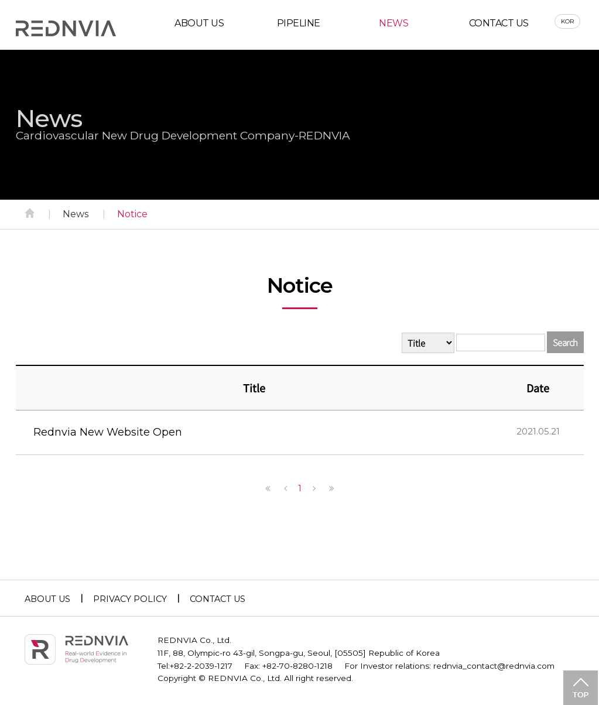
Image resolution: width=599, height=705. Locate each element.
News (75, 216)
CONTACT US (499, 25)
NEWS (393, 25)
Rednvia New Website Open (107, 434)
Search (565, 344)
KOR (568, 23)
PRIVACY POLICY (130, 601)
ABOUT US (199, 25)
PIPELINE (298, 25)
